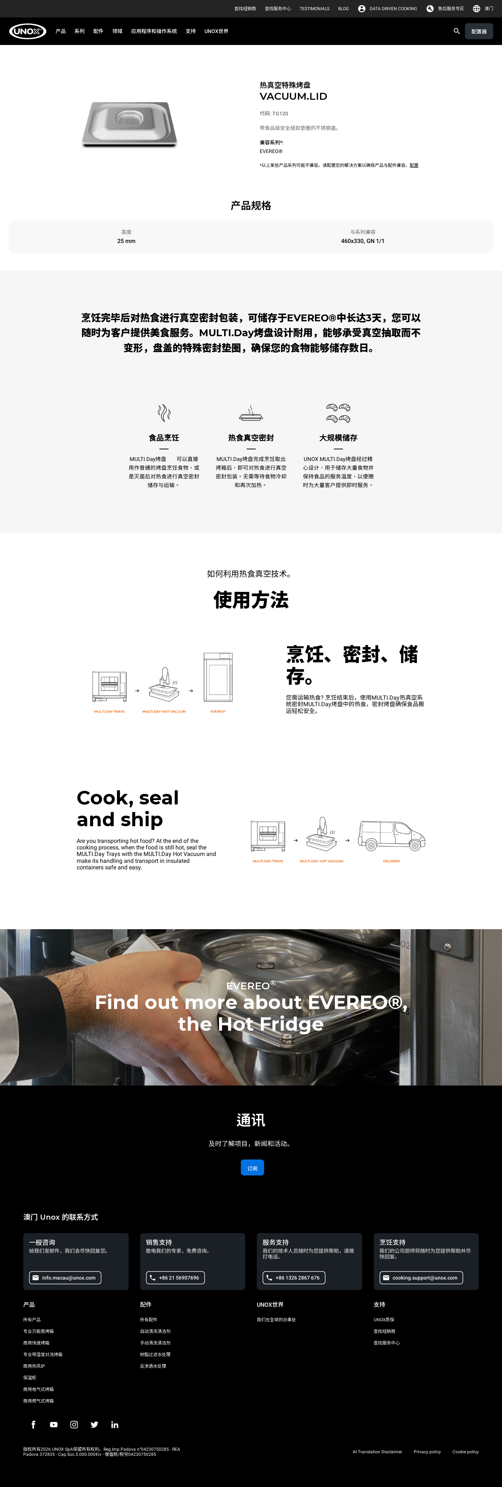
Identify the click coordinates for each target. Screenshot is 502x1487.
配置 (414, 165)
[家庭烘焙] (30, 31)
